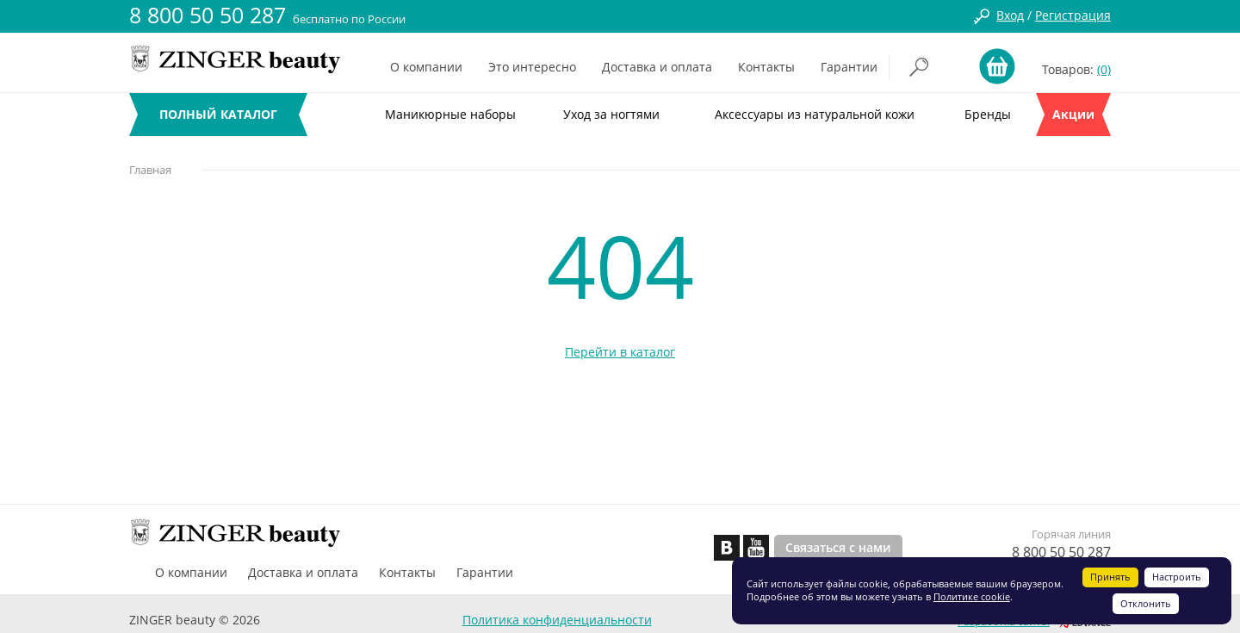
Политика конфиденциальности (557, 619)
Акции (1073, 114)
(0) (1104, 69)
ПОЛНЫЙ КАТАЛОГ (218, 114)
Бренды (987, 114)
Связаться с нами (838, 547)
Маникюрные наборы (450, 114)
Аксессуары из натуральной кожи (814, 114)
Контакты (766, 67)
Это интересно (532, 67)
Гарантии (849, 67)
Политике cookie (971, 596)
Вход (1010, 15)
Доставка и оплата (657, 67)
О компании (426, 67)
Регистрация (1073, 15)
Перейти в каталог (620, 352)
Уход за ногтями (611, 114)
